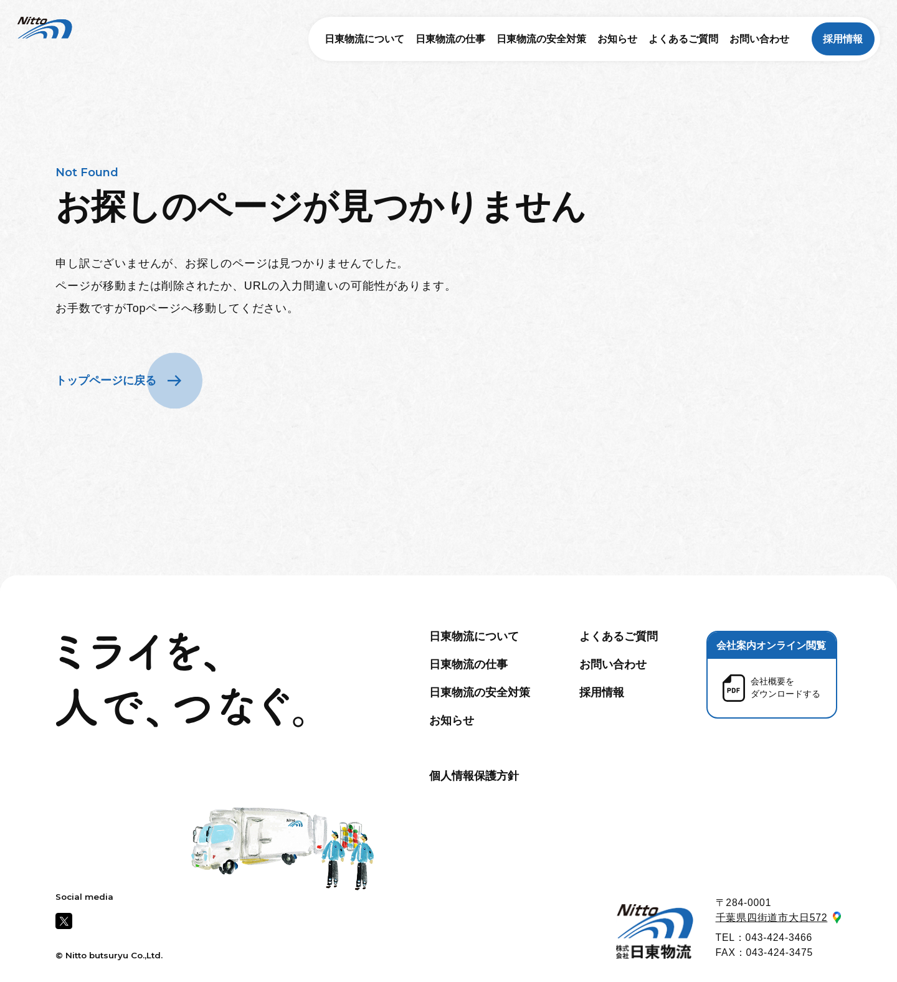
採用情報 (843, 39)
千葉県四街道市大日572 (772, 917)
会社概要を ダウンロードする (785, 688)
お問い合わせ (759, 39)
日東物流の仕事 (450, 39)
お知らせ (617, 39)
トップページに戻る (105, 380)
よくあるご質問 (683, 39)
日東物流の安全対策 (541, 39)
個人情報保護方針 (474, 776)
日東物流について (364, 39)
